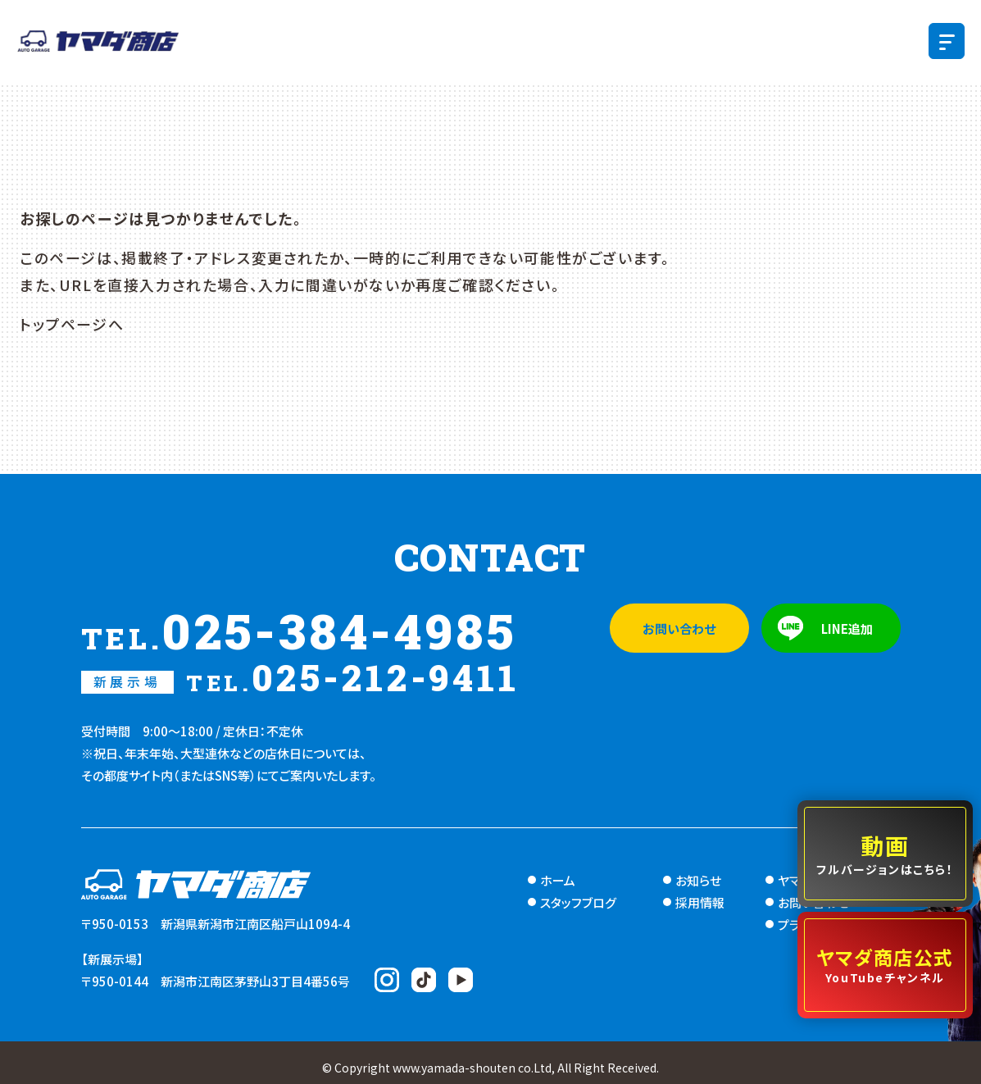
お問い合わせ (679, 628)
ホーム (557, 880)
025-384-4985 (299, 630)
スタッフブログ (578, 902)
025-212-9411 (300, 677)
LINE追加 (847, 628)
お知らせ (698, 880)
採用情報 (699, 902)
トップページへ (72, 324)
